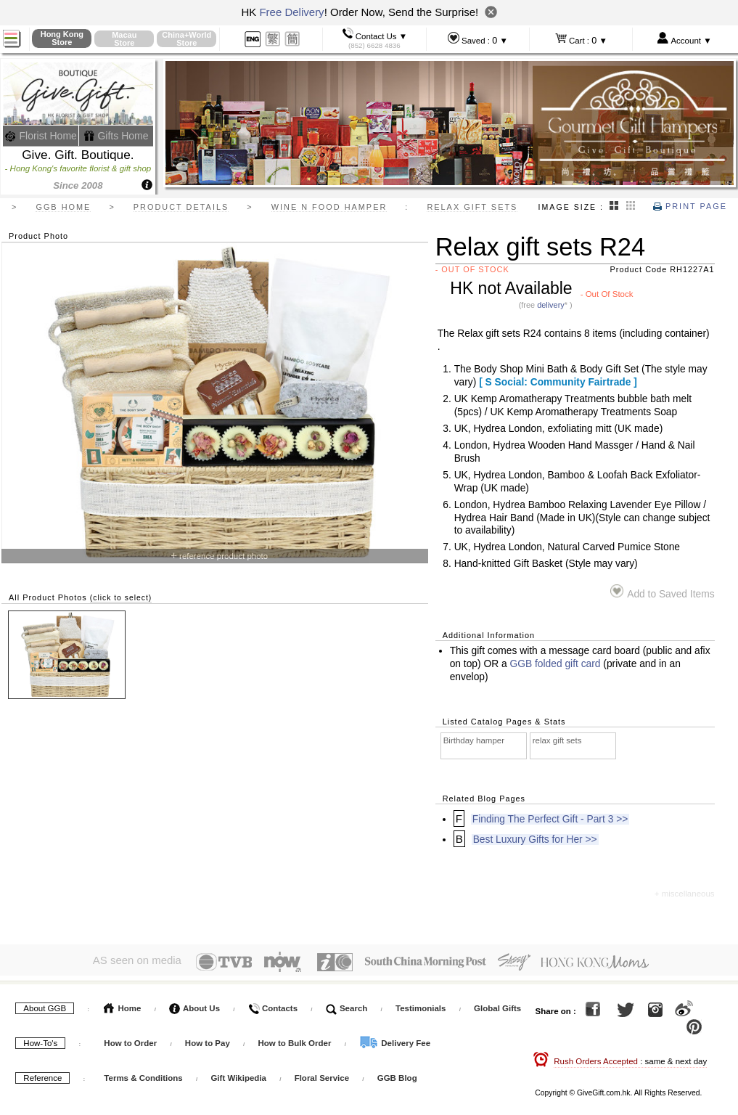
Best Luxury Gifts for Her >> (535, 839)
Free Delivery (291, 12)
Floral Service (322, 1075)
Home (122, 1005)
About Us (194, 1005)
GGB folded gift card (554, 663)
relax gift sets (557, 740)
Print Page (690, 206)
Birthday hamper (473, 740)
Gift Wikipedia (238, 1075)
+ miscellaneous (685, 893)
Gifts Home (116, 136)
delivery (551, 305)
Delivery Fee (394, 1040)
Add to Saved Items (662, 592)
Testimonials (420, 1005)
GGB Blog (397, 1075)
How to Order (130, 1040)
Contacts (273, 1005)
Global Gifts (497, 1005)
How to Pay (208, 1040)
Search (347, 1005)
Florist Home (41, 136)
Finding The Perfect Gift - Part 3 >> (550, 819)
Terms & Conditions (143, 1075)
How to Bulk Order (295, 1040)
